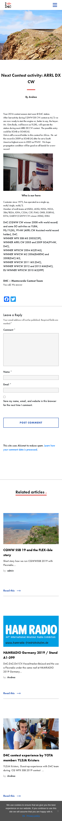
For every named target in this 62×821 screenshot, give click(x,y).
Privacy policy (33, 816)
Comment (9, 330)
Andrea (33, 97)
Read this (12, 590)
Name (7, 372)
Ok (23, 816)
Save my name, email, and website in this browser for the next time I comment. (29, 403)
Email (7, 384)
